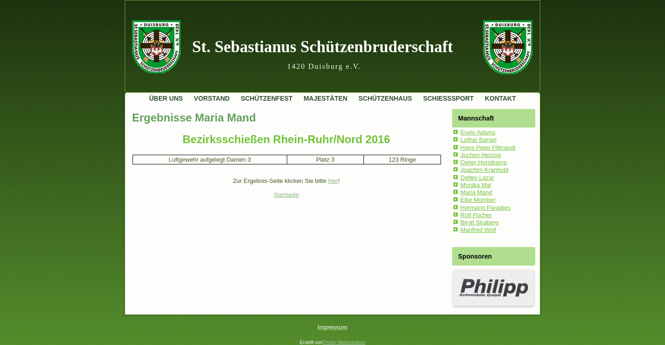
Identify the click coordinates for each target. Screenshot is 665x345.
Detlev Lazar (477, 177)
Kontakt (500, 98)
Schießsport (448, 98)
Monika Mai (475, 185)
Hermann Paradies (485, 207)
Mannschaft (476, 118)
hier (333, 180)
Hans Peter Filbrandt (487, 147)
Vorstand (212, 98)
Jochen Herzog (480, 154)
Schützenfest (266, 98)
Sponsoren (475, 256)
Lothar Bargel (478, 139)
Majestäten (325, 98)
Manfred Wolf (478, 229)
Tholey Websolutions (343, 342)
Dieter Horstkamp (483, 162)
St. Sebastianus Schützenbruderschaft (322, 47)
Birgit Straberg (479, 222)
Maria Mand (476, 192)
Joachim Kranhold (484, 169)
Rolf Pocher (476, 215)
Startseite (286, 194)
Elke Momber (478, 199)
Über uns (166, 98)
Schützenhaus (385, 98)
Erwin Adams (478, 132)
